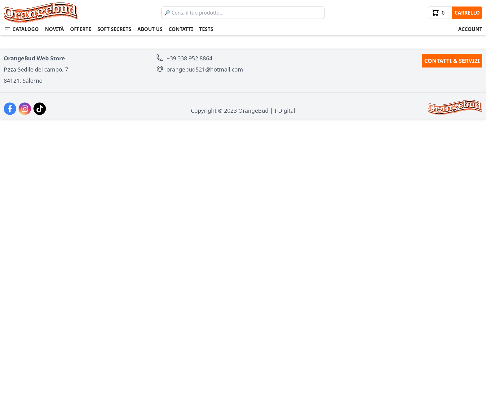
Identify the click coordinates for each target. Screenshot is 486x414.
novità (54, 29)
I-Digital (285, 406)
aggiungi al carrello (341, 136)
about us (149, 29)
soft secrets (114, 29)
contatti (181, 29)
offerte (80, 29)
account (470, 29)
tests (206, 29)
